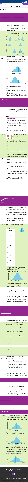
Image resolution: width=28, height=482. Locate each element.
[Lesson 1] (9, 6)
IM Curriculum (25, 0)
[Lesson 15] (22, 6)
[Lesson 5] (13, 6)
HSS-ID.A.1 (2, 201)
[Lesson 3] (11, 6)
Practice (9, 12)
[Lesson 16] (23, 6)
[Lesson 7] (14, 6)
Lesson (6, 12)
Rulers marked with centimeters (18, 104)
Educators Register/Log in (24, 2)
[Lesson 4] (12, 6)
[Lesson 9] (16, 6)
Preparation (2, 12)
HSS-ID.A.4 (2, 104)
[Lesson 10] (17, 6)
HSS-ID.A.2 (2, 312)
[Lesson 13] (20, 6)
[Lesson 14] (21, 6)
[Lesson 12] (19, 6)
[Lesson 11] (18, 6)
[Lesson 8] (15, 6)
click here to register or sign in (19, 56)
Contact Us (26, 1)
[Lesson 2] (10, 6)
